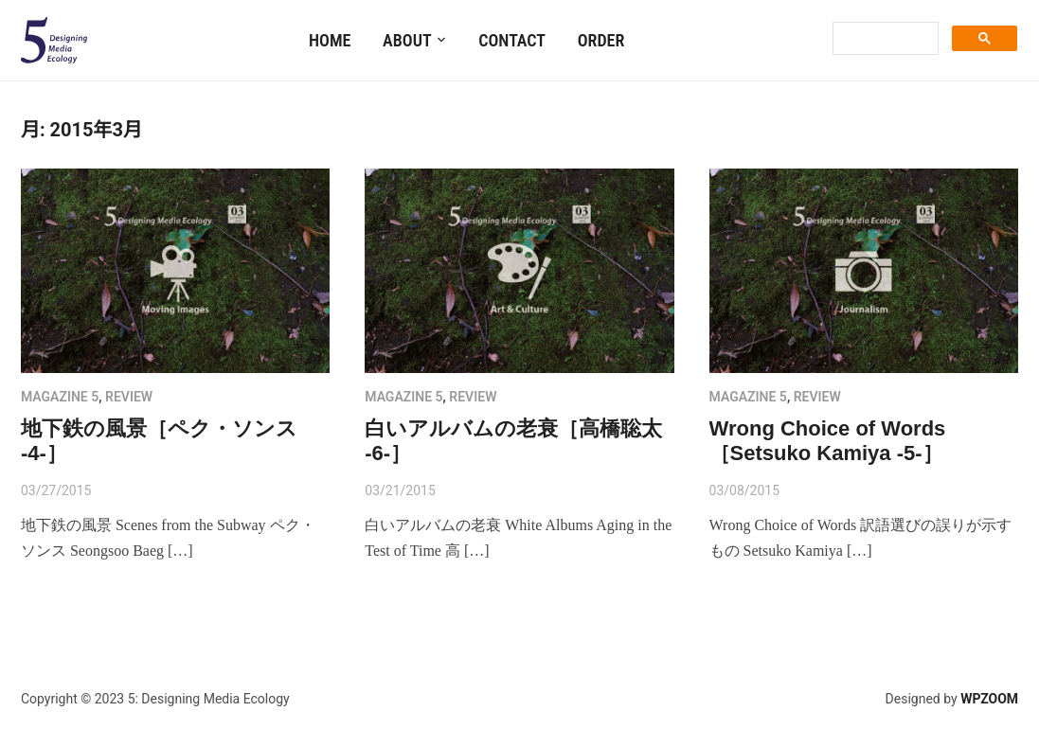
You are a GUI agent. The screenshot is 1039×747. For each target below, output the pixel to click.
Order (601, 40)
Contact (512, 40)
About (407, 40)
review (128, 396)
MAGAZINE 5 (60, 396)
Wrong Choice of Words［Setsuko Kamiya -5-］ (827, 441)
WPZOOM (989, 698)
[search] (883, 38)
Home (329, 40)
